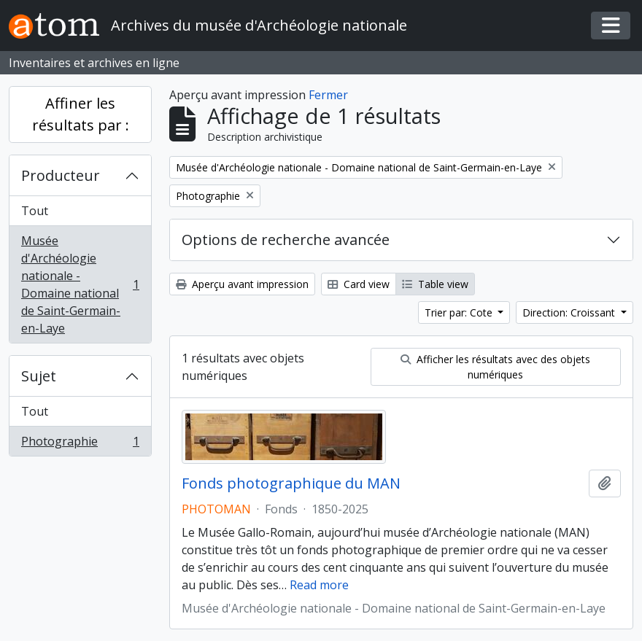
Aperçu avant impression (242, 284)
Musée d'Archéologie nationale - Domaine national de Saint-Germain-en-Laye (79, 284)
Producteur (60, 175)
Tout (34, 211)
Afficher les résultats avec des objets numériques (495, 366)
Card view (359, 284)
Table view (435, 284)
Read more (319, 585)
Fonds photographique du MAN (291, 483)
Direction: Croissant (570, 312)
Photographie (79, 444)
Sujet (38, 376)
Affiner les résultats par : (80, 114)
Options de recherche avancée (286, 239)
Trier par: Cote (460, 312)
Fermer (328, 95)
